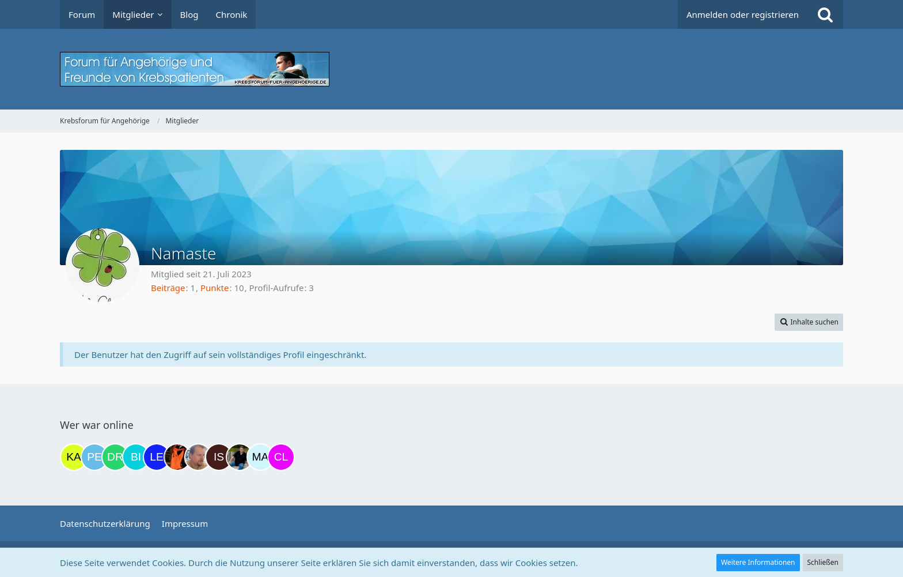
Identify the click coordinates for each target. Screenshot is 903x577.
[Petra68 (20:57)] (94, 457)
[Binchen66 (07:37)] (136, 457)
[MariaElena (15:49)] (260, 457)
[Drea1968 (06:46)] (115, 457)
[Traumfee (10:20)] (177, 457)
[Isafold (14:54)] (219, 457)
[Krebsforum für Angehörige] (451, 69)
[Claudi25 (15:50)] (281, 457)
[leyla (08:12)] (156, 457)
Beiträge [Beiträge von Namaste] (168, 287)
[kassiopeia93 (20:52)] (74, 457)
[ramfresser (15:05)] (239, 457)
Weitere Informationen (758, 562)
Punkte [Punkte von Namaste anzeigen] (214, 287)
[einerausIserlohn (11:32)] (198, 457)
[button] (809, 322)
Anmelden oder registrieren (742, 14)
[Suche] (825, 14)
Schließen (822, 562)
